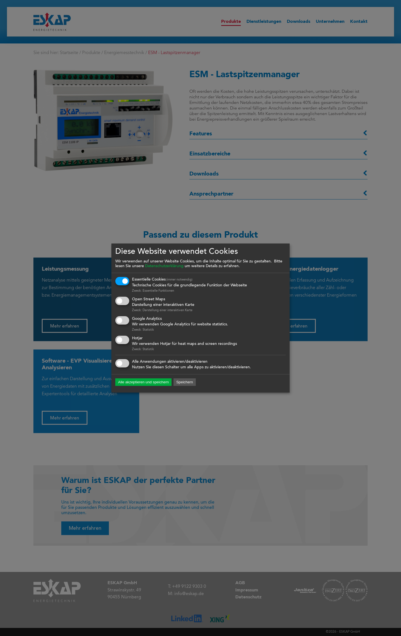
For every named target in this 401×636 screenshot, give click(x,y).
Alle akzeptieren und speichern (143, 382)
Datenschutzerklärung (164, 266)
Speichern (184, 382)
